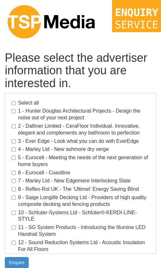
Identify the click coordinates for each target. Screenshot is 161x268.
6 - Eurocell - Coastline (41, 172)
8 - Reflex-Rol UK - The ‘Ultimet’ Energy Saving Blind (75, 189)
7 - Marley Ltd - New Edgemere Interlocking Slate (71, 180)
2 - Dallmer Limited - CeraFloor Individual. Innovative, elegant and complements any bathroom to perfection (76, 129)
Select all (25, 103)
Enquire (16, 262)
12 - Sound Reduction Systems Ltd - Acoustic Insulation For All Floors (78, 246)
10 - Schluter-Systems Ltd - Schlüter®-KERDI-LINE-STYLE (74, 216)
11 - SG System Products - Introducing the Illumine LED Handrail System (79, 231)
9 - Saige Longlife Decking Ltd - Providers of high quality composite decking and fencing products (79, 201)
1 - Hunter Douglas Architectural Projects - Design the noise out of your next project (76, 114)
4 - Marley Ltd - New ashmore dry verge (60, 149)
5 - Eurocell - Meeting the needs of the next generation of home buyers (80, 161)
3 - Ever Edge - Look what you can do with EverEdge (75, 141)
